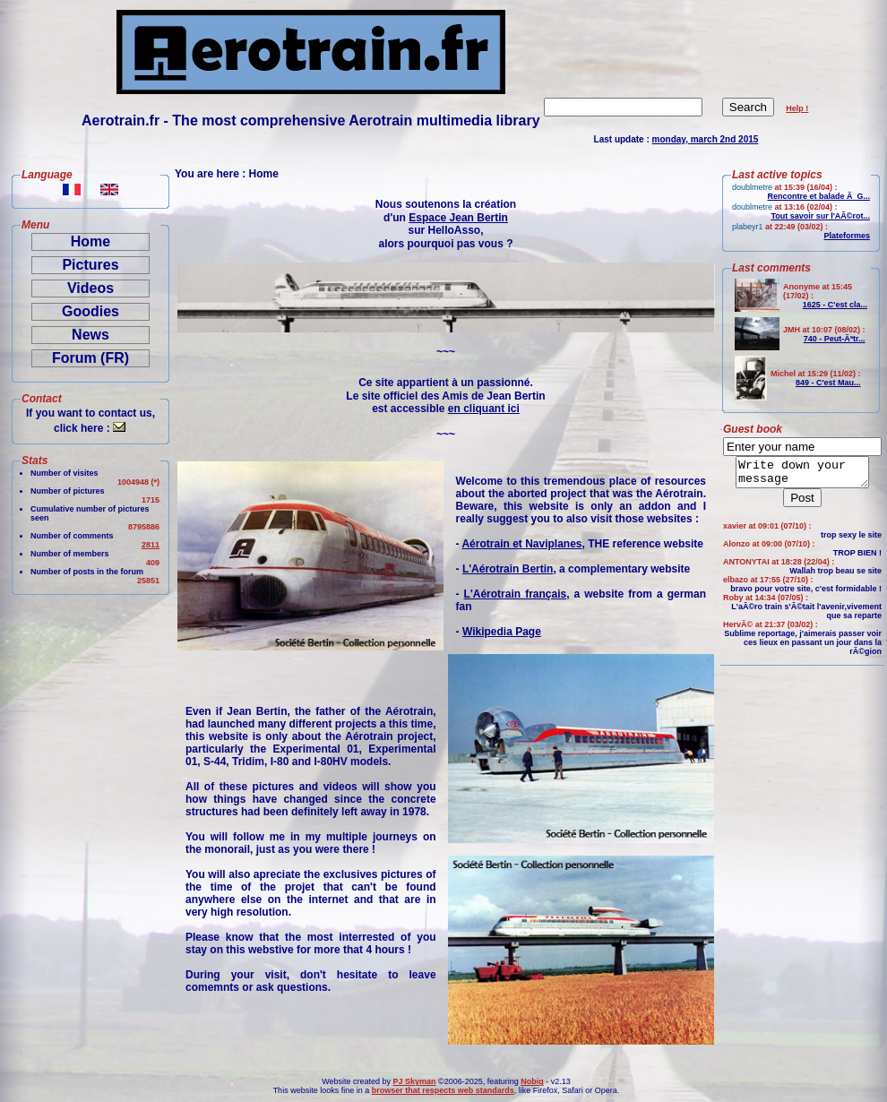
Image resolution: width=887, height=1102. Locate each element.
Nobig (532, 1081)
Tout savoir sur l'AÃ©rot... (820, 215)
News (90, 334)
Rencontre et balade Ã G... (818, 196)
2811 (150, 544)
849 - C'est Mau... (828, 382)
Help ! (797, 108)
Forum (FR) (90, 358)
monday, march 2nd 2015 (705, 139)
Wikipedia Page (501, 631)
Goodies (90, 311)
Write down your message (802, 475)
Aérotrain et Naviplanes (521, 544)
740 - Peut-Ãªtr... (834, 338)
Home (90, 241)
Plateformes (846, 235)
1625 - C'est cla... (835, 304)
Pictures (90, 264)
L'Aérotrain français (515, 594)
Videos (90, 288)
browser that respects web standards (443, 1090)
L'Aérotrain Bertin (508, 569)
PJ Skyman (414, 1081)
